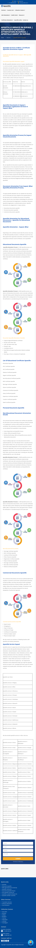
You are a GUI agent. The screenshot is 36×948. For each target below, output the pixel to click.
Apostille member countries (8, 895)
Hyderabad (4, 919)
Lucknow (4, 921)
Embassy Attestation (7, 903)
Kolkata (4, 915)
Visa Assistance (5, 905)
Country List (10, 10)
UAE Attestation (5, 15)
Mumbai (4, 913)
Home (14, 1)
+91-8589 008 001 (12, 3)
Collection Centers (20, 10)
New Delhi (4, 911)
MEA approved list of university (9, 887)
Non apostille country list (8, 892)
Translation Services (7, 902)
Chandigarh (5, 922)
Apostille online (18, 20)
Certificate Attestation (7, 20)
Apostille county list (6, 889)
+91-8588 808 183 (6, 935)
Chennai (4, 918)
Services (3, 10)
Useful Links (14, 15)
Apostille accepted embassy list (9, 894)
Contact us (25, 20)
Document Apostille (6, 886)
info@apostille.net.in (23, 3)
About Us (20, 1)
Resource (22, 15)
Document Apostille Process (8, 890)
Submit (18, 858)
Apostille (4, 884)
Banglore (4, 916)
